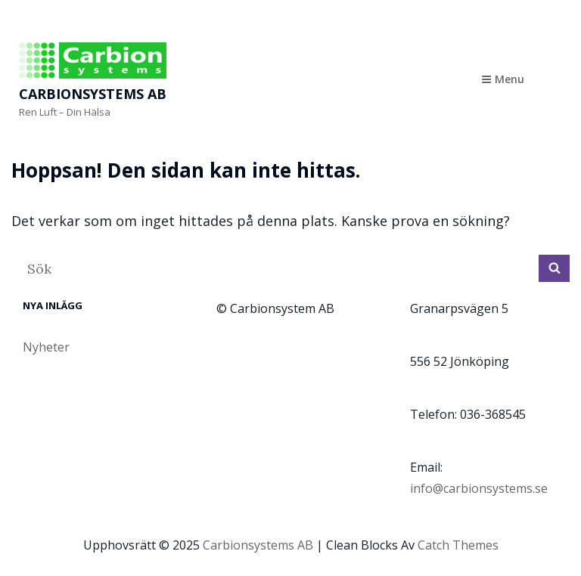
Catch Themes (458, 545)
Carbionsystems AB (92, 94)
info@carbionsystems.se (479, 488)
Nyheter (46, 347)
